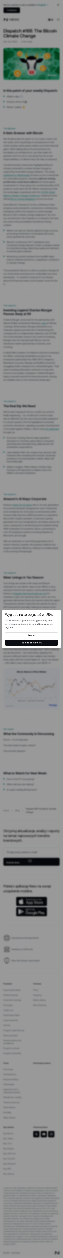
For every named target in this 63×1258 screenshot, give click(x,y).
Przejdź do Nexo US (31, 642)
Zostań (31, 635)
